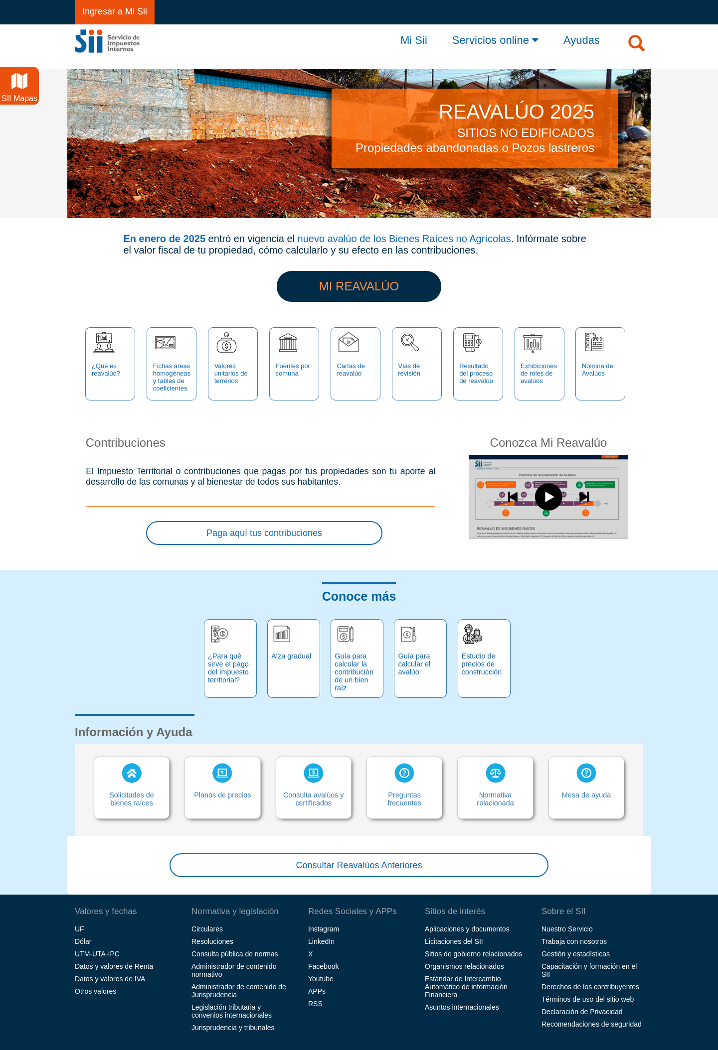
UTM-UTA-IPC (97, 954)
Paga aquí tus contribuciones (264, 533)
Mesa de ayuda (586, 781)
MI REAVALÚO (359, 286)
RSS (315, 1004)
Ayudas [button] (581, 40)
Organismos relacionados (464, 966)
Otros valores (95, 991)
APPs (317, 991)
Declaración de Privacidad (582, 1012)
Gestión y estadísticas (575, 954)
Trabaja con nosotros (574, 941)
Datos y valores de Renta (114, 966)
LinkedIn (321, 941)
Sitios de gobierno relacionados (473, 954)
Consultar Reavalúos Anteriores (359, 865)
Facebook (323, 966)
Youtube (321, 979)
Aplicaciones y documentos (467, 929)
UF (79, 929)
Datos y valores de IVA (110, 979)
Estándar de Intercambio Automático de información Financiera (466, 987)
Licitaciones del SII (454, 941)
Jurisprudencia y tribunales (233, 1028)
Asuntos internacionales (462, 1007)
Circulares (207, 929)
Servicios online (495, 39)
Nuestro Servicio (567, 929)
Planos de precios (222, 781)
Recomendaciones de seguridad (591, 1024)
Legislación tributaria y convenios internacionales (231, 1011)
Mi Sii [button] (413, 40)
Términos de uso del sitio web (587, 999)
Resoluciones (212, 941)
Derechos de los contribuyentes (590, 987)
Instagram (323, 929)
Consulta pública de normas (234, 954)
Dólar (83, 941)
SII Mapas (19, 88)
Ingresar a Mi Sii (114, 11)
